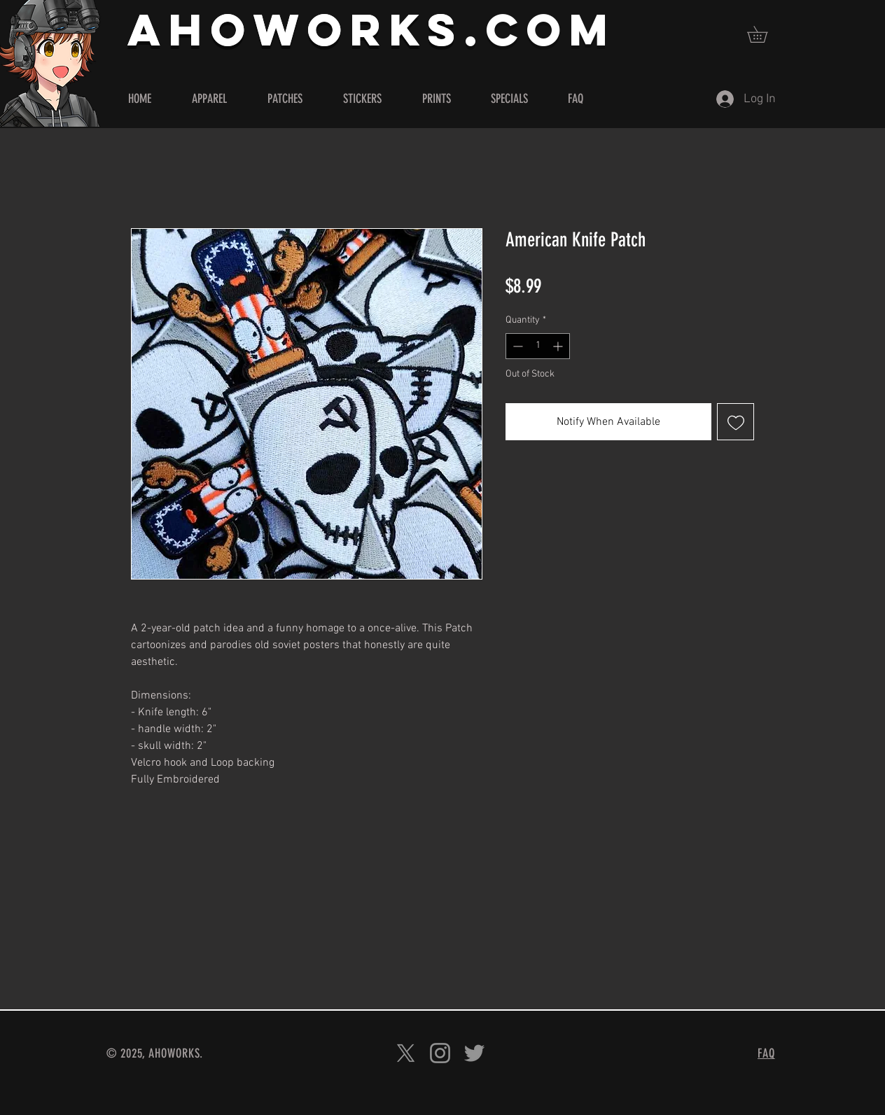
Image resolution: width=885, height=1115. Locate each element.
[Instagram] (440, 1053)
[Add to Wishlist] (735, 421)
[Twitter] (474, 1053)
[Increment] (559, 346)
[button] (765, 34)
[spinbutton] (537, 346)
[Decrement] (516, 346)
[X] (405, 1053)
